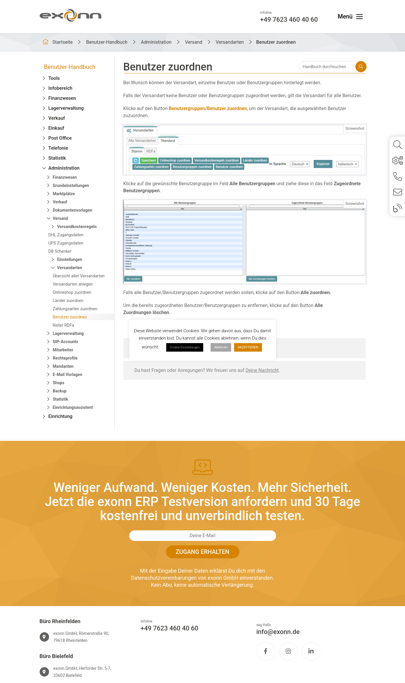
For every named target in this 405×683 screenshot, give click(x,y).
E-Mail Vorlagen (68, 374)
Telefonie (58, 148)
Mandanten (63, 366)
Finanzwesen (62, 98)
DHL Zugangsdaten (66, 234)
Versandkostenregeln (77, 226)
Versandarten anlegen (73, 284)
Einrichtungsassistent (73, 407)
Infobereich (60, 88)
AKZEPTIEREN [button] (248, 347)
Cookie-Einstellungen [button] (185, 347)
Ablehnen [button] (221, 347)
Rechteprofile (65, 358)
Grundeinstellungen (71, 185)
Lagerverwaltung (66, 108)
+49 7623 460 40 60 (170, 628)
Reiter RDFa (63, 325)
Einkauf (56, 128)
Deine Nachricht (262, 370)
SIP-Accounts (65, 341)
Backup (60, 391)
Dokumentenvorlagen (73, 210)
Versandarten (69, 267)
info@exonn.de (278, 631)
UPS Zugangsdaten (65, 243)
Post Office (60, 138)
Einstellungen (69, 259)
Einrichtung (60, 416)
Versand (60, 218)
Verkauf (56, 118)
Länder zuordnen (68, 300)
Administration (64, 168)
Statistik (57, 158)
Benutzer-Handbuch (70, 66)
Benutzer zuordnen (70, 317)
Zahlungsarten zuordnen (75, 308)
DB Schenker (60, 251)
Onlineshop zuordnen (72, 292)
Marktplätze (64, 193)
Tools (54, 78)
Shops (58, 382)
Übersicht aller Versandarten (79, 276)
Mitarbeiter (63, 350)
